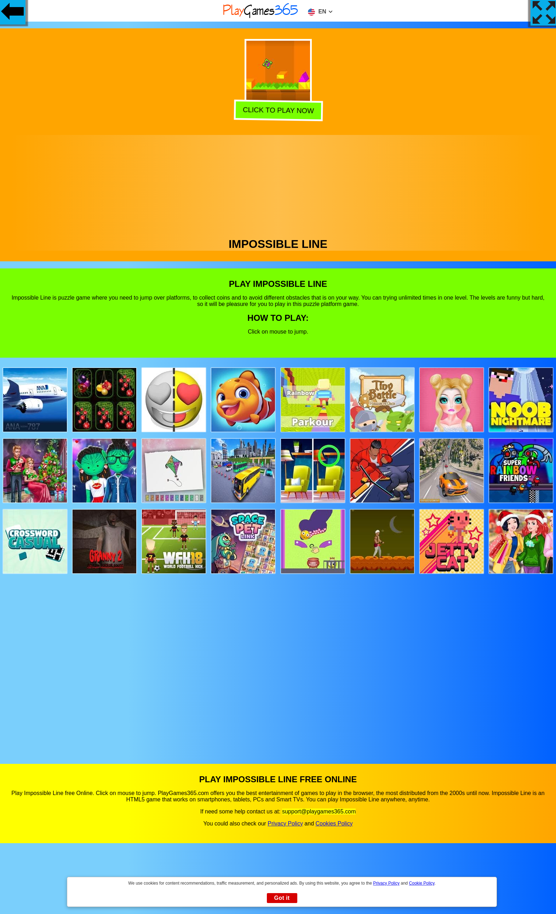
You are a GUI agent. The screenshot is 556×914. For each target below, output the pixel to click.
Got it (282, 898)
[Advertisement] (278, 184)
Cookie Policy (422, 883)
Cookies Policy (333, 824)
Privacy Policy (285, 824)
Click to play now (277, 110)
